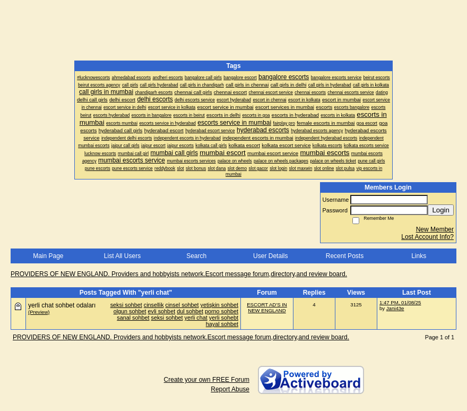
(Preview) (39, 312)
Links (418, 256)
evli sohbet (162, 311)
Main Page (48, 256)
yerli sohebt (223, 317)
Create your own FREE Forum (206, 379)
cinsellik (154, 305)
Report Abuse (230, 389)
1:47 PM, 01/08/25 (400, 302)
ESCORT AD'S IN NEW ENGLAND (267, 307)
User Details (270, 256)
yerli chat (196, 317)
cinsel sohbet (182, 305)
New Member (435, 229)
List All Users (122, 256)
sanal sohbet (133, 317)
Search (196, 256)
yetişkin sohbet (219, 305)
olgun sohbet (130, 311)
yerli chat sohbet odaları (62, 305)
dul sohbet (190, 311)
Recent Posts (345, 256)
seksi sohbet (126, 305)
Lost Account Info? (427, 237)
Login (440, 210)
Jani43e (395, 308)
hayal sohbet (222, 324)
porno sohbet (221, 311)
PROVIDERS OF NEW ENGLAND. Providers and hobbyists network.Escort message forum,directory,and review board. (179, 274)
